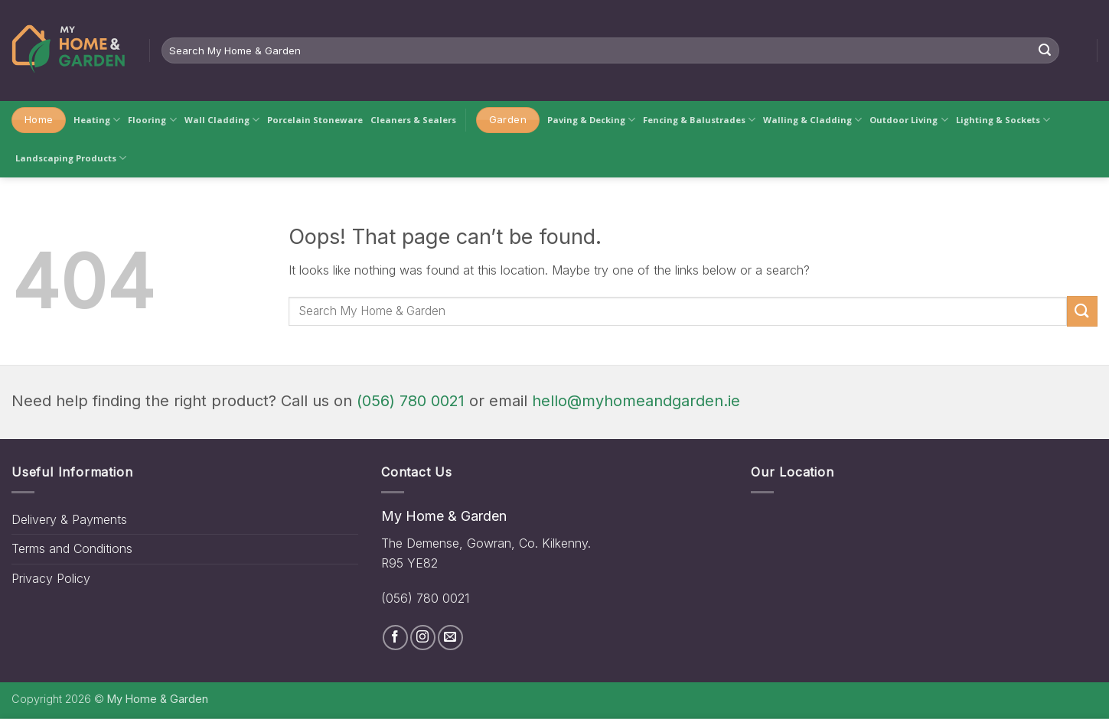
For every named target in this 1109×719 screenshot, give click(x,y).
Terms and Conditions (71, 548)
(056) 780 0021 (411, 401)
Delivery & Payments (69, 519)
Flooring (152, 119)
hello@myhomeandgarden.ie (636, 401)
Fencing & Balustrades (699, 119)
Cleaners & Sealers (413, 119)
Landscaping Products (70, 158)
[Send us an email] (450, 637)
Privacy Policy (50, 578)
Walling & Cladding (812, 119)
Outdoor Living (908, 119)
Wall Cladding (221, 119)
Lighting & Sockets (1003, 119)
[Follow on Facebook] (395, 637)
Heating (96, 119)
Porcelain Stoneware (315, 119)
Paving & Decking (591, 119)
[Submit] (1045, 50)
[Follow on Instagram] (422, 637)
